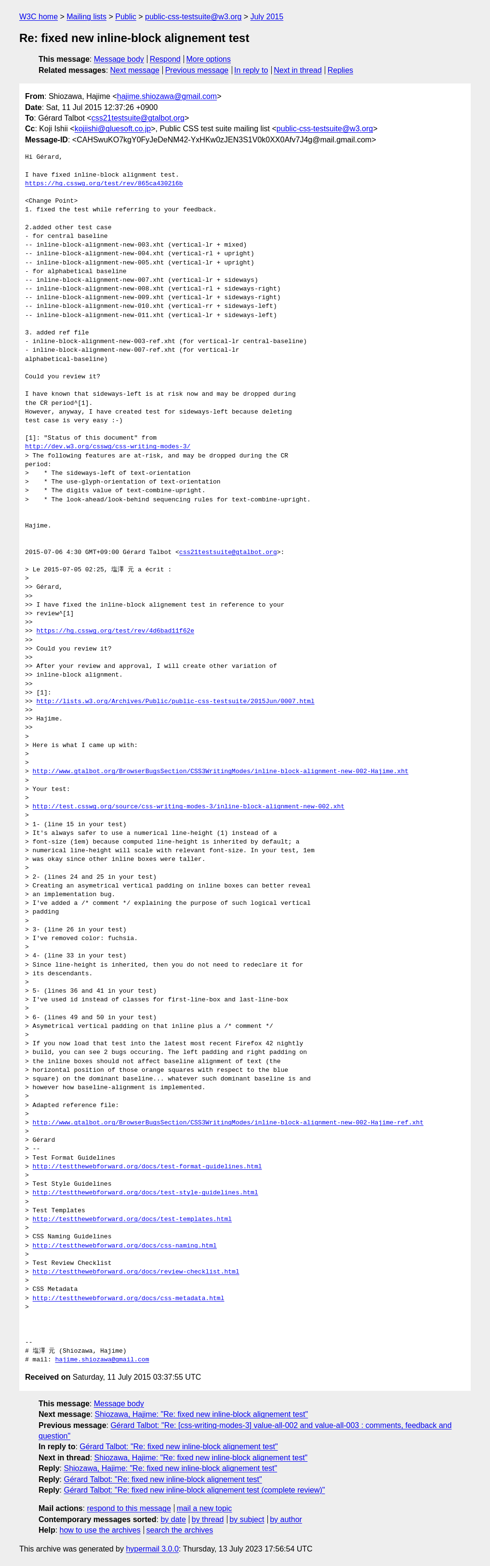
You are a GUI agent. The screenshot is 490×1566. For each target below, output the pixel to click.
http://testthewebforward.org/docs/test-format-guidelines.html (147, 1167)
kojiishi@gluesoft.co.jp (113, 129)
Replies (340, 70)
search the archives (179, 1530)
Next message (134, 70)
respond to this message (129, 1508)
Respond (165, 59)
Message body (119, 59)
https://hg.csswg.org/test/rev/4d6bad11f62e (115, 631)
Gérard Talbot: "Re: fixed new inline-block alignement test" (178, 1446)
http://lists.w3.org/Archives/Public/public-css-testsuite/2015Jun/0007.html (175, 701)
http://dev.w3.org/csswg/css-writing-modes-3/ (107, 447)
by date (172, 1519)
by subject (246, 1519)
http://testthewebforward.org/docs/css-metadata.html (129, 1298)
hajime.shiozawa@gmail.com (167, 96)
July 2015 (267, 17)
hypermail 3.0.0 (152, 1549)
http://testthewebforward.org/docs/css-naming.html (125, 1246)
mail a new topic (204, 1508)
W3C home (38, 17)
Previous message (197, 70)
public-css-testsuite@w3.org (193, 17)
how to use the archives (100, 1530)
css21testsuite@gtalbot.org (138, 118)
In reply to (251, 70)
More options (208, 59)
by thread (208, 1519)
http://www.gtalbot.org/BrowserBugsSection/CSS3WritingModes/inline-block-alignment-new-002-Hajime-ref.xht (228, 1123)
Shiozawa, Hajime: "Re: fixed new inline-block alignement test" (201, 1414)
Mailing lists (86, 17)
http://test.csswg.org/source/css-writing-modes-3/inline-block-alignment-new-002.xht (188, 807)
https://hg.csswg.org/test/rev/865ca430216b (104, 184)
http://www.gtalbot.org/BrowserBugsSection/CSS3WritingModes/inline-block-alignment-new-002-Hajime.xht (221, 771)
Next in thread (298, 70)
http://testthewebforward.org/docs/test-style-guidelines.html (145, 1193)
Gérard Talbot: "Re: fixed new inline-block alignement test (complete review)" (194, 1490)
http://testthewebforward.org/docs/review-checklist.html (136, 1272)
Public (125, 17)
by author (286, 1519)
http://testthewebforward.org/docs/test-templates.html (132, 1219)
